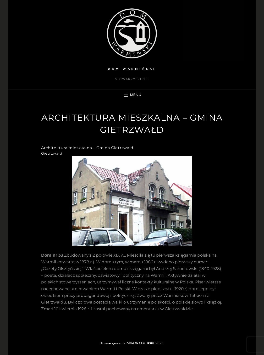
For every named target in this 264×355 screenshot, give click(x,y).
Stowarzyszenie (113, 343)
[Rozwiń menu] (132, 95)
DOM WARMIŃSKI (132, 68)
